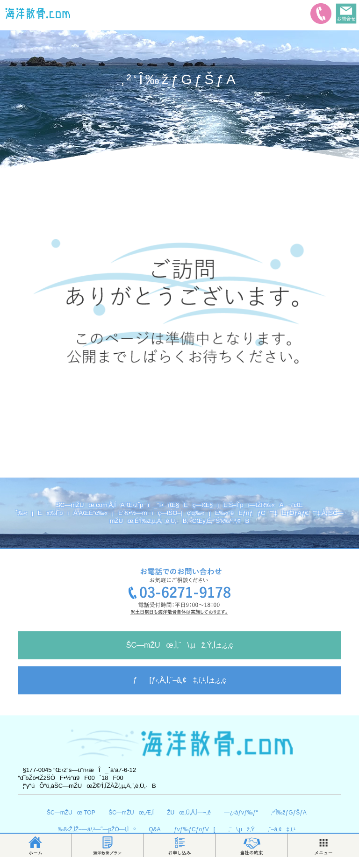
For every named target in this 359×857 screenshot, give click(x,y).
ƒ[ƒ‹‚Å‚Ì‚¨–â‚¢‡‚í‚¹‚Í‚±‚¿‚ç (179, 680)
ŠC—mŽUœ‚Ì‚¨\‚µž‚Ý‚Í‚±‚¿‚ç (179, 645)
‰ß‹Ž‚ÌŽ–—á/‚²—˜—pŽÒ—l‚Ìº (97, 829)
